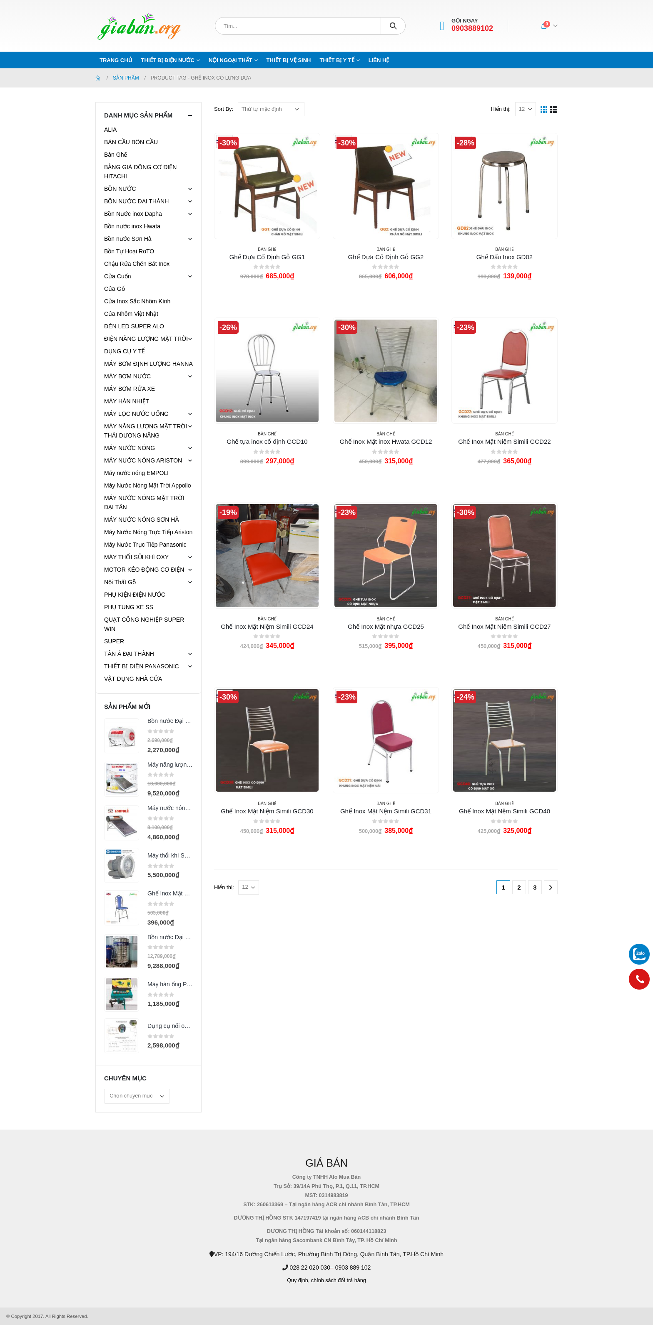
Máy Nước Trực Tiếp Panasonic (145, 544)
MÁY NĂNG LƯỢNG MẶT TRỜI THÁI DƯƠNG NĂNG (145, 431)
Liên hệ (379, 60)
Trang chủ (116, 60)
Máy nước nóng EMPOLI (136, 473)
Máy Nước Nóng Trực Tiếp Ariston (148, 532)
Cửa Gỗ (114, 288)
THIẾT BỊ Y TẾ (336, 60)
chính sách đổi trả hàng (338, 1280)
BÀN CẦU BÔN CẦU (131, 142)
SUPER (114, 641)
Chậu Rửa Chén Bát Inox (136, 263)
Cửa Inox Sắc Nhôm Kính (137, 301)
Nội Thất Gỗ (120, 582)
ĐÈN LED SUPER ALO (134, 326)
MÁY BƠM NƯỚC (127, 376)
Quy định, (298, 1280)
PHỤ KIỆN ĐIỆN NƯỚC (134, 594)
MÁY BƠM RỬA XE (129, 388)
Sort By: (223, 109)
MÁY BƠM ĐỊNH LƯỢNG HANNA (148, 363)
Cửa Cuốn (117, 276)
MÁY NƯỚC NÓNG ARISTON (143, 460)
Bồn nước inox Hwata (132, 226)
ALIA (110, 129)
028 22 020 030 (310, 1267)
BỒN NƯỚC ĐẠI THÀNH (136, 201)
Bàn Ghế (267, 249)
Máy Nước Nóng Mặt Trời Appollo (147, 485)
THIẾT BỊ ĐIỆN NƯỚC (167, 60)
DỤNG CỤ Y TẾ (124, 351)
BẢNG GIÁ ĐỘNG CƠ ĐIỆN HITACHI (140, 172)
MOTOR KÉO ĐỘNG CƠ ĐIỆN (144, 569)
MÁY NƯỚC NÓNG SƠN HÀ (141, 519)
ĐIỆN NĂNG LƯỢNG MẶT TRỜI (146, 338)
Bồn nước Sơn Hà (128, 238)
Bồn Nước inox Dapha (133, 213)
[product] (267, 186)
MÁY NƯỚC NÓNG (129, 448)
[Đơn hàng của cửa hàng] (271, 109)
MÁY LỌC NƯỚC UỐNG (136, 413)
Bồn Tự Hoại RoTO (129, 251)
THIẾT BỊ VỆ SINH (289, 60)
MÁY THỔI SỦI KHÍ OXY (136, 557)
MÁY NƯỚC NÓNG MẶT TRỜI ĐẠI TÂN (144, 502)
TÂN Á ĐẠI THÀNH (129, 653)
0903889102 (472, 28)
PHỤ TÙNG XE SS (128, 607)
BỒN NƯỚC (120, 188)
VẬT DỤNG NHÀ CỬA (133, 678)
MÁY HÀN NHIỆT (126, 401)
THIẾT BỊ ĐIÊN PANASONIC (141, 666)
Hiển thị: (501, 109)
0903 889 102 (353, 1267)
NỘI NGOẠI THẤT (230, 60)
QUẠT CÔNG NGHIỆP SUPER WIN (144, 624)
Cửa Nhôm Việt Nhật (131, 313)
